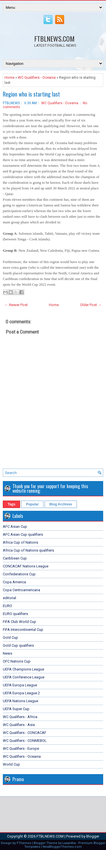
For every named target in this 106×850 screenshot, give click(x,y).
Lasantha (69, 843)
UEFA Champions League (23, 669)
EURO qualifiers (15, 614)
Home (9, 77)
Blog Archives (60, 504)
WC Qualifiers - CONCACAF (24, 733)
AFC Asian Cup (15, 526)
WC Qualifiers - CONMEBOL (25, 740)
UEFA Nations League (20, 701)
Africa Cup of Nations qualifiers (28, 550)
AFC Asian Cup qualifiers (23, 534)
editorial (9, 598)
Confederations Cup (19, 574)
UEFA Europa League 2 (21, 693)
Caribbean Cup (15, 558)
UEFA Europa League (20, 685)
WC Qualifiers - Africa (20, 717)
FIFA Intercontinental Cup (23, 629)
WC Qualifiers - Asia (19, 725)
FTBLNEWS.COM (54, 38)
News (7, 653)
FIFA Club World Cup (19, 622)
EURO (7, 606)
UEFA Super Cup (16, 709)
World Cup (11, 764)
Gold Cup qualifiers (18, 645)
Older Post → (90, 305)
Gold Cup (10, 637)
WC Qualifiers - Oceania (37, 77)
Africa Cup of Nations (20, 542)
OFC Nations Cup (17, 661)
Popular (32, 504)
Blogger (92, 836)
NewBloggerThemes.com (62, 847)
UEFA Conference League (23, 677)
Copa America (14, 582)
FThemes (24, 843)
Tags (11, 504)
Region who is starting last (31, 94)
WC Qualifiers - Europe (21, 748)
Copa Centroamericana (21, 590)
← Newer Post (16, 305)
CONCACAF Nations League (25, 566)
